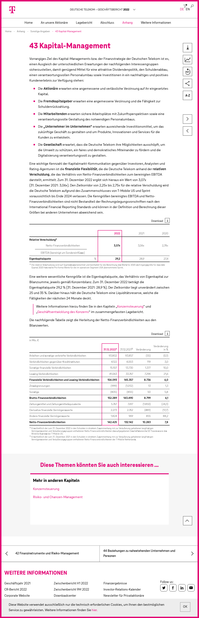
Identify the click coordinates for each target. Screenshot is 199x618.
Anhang (21, 31)
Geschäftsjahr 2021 (17, 583)
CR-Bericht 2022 (15, 589)
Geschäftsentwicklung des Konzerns (63, 312)
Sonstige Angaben (40, 31)
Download (157, 221)
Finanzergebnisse (115, 583)
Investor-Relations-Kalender (122, 589)
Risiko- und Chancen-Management (58, 497)
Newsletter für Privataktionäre (123, 596)
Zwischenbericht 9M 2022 (71, 589)
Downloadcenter (65, 596)
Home (8, 31)
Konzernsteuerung (130, 306)
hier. (97, 610)
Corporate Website (17, 596)
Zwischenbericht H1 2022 (71, 583)
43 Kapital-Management (68, 31)
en (188, 9)
